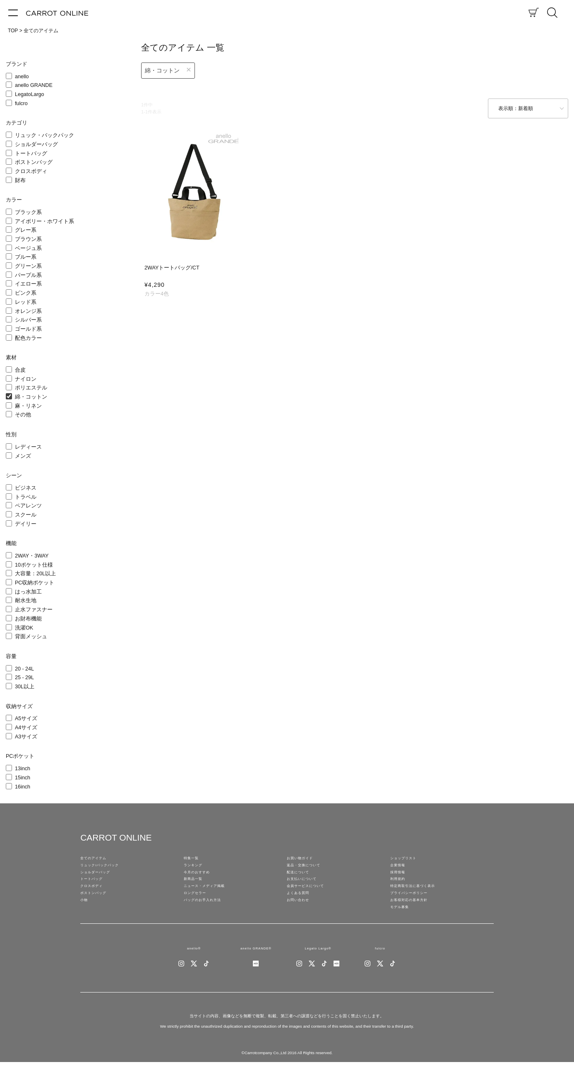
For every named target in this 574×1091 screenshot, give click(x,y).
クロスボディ (31, 171)
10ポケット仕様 (34, 565)
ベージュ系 (28, 248)
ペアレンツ (28, 506)
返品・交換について (309, 870)
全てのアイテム (41, 31)
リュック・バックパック (44, 135)
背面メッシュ (31, 636)
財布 (20, 180)
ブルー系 (25, 257)
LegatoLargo (29, 94)
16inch (22, 787)
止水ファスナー (34, 610)
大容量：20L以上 (35, 574)
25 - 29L (24, 677)
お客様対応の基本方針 (415, 921)
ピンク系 (25, 293)
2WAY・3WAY (32, 556)
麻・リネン (28, 406)
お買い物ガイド (304, 860)
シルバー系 (28, 320)
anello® (194, 975)
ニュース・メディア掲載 (211, 900)
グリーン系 (28, 266)
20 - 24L (24, 669)
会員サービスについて (311, 900)
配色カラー (28, 338)
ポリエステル (31, 388)
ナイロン (25, 379)
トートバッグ (31, 153)
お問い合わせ (302, 921)
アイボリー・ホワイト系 (44, 221)
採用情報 (400, 880)
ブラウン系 (28, 239)
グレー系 (25, 230)
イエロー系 (28, 284)
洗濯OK (24, 628)
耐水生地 (25, 600)
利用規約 (400, 890)
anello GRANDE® (256, 975)
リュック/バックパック (106, 870)
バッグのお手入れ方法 (208, 921)
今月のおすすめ (201, 880)
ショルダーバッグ (36, 144)
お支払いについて (307, 890)
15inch (22, 778)
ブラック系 (28, 212)
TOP (13, 31)
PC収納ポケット (35, 583)
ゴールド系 (28, 329)
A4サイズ (26, 728)
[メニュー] (13, 12)
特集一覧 (194, 860)
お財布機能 (28, 619)
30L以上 (24, 687)
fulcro (21, 103)
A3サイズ (26, 737)
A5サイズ (26, 718)
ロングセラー (199, 910)
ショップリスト (407, 860)
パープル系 (28, 275)
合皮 (20, 370)
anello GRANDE (34, 85)
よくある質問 (302, 910)
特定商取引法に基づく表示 (420, 900)
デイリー (25, 524)
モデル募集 (402, 931)
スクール (25, 515)
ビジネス (25, 488)
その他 (23, 415)
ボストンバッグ (34, 162)
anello (22, 76)
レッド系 (25, 302)
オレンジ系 (28, 311)
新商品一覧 (196, 890)
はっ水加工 (28, 592)
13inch (22, 768)
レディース (28, 447)
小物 (85, 921)
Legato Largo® (318, 975)
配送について (302, 880)
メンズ (23, 456)
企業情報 (400, 870)
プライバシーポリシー (415, 910)
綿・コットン (31, 397)
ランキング (196, 870)
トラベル (25, 497)
